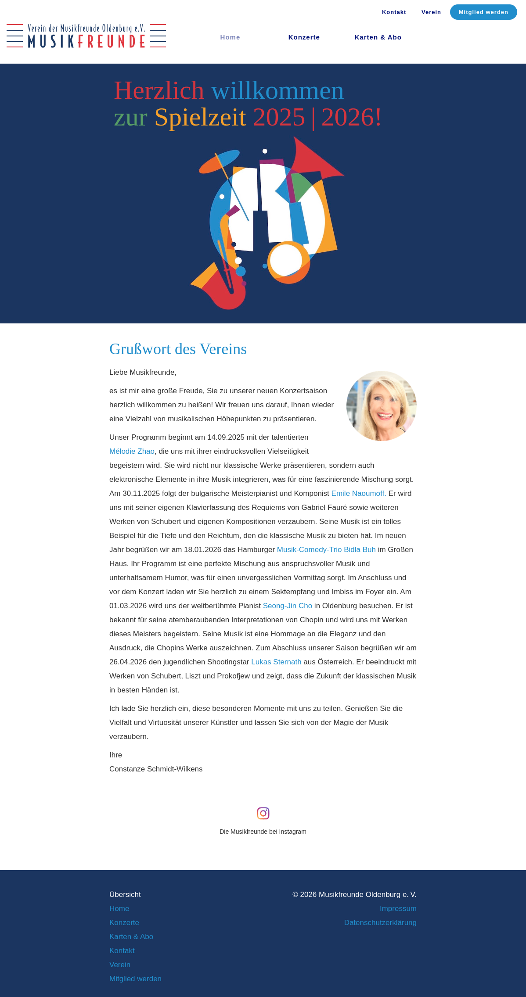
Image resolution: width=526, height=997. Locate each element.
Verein (431, 12)
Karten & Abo (378, 37)
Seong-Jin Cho (287, 606)
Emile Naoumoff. (358, 493)
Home (119, 908)
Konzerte (304, 37)
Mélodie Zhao (132, 451)
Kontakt (394, 12)
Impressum (398, 908)
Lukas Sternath (276, 662)
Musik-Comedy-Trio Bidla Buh (326, 549)
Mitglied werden (483, 12)
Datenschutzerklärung (380, 922)
